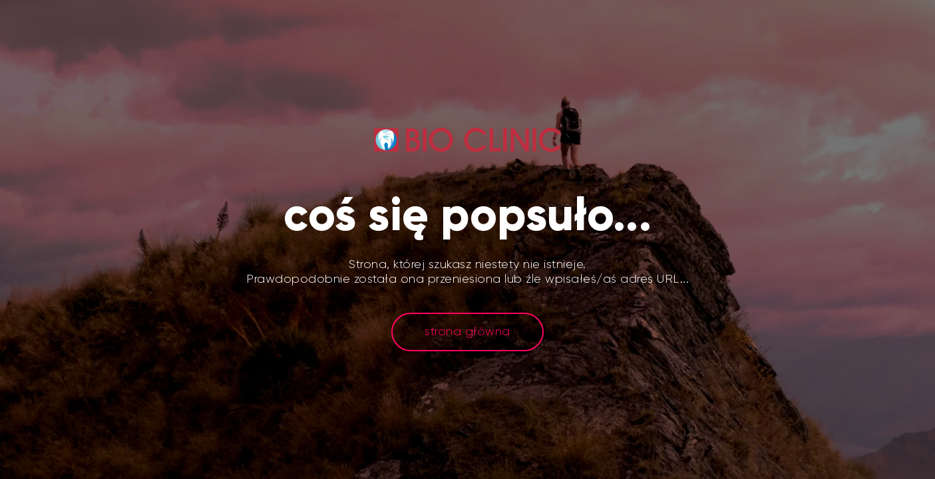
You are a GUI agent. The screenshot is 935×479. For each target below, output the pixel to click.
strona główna (467, 331)
